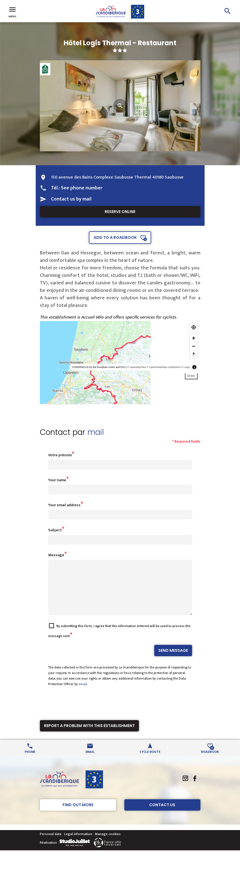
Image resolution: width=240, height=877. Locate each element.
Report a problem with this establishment (89, 735)
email (83, 694)
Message (56, 555)
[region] (120, 362)
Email (90, 761)
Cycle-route (150, 761)
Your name (57, 480)
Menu (12, 11)
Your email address (64, 505)
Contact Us (162, 815)
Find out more (78, 815)
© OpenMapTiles (136, 367)
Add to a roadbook (115, 237)
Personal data (50, 844)
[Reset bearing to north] (194, 354)
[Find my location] (194, 327)
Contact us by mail (71, 199)
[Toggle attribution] (194, 367)
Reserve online (120, 211)
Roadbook (210, 761)
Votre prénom (60, 455)
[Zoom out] (194, 346)
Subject (55, 530)
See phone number (81, 188)
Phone (30, 761)
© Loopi (185, 367)
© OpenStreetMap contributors (163, 367)
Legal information (78, 844)
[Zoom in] (194, 338)
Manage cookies (108, 844)
